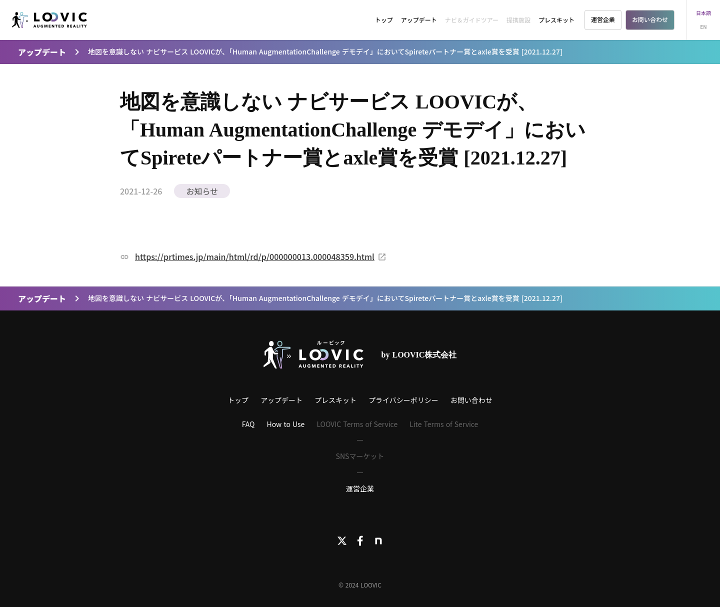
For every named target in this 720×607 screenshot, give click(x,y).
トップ (384, 20)
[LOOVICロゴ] (314, 354)
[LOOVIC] (49, 20)
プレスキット (556, 20)
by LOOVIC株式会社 (419, 354)
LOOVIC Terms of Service (357, 424)
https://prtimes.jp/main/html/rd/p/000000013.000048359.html (254, 256)
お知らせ (202, 191)
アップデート (419, 20)
